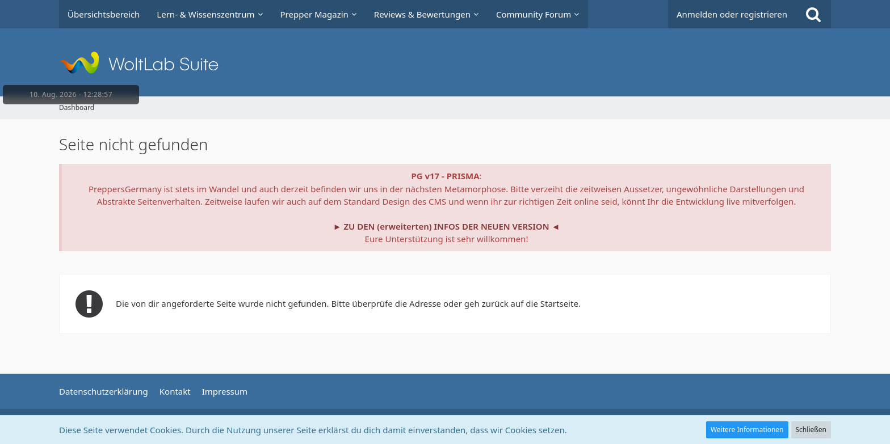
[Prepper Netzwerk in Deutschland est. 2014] (445, 62)
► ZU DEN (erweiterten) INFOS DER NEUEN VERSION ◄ (446, 226)
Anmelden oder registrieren (732, 14)
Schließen (811, 429)
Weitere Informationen (747, 429)
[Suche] (813, 14)
